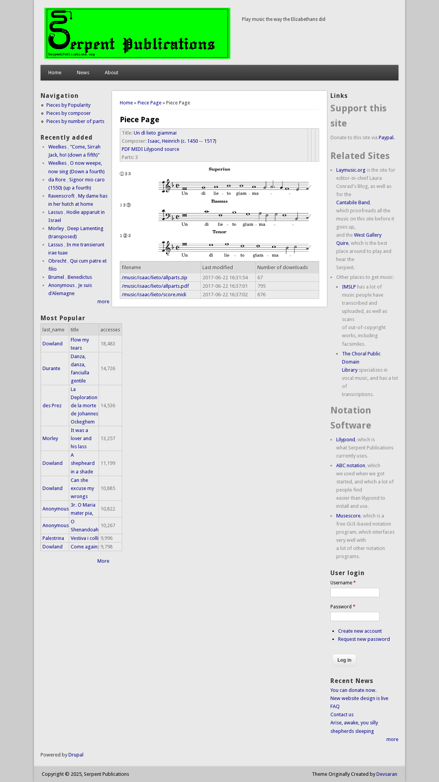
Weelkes (57, 147)
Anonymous (61, 285)
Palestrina (53, 538)
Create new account (360, 631)
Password (343, 607)
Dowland (53, 344)
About (111, 72)
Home (54, 72)
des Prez (52, 405)
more (103, 301)
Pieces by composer (68, 113)
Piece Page (150, 103)
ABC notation (350, 465)
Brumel (56, 277)
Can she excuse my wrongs (82, 488)
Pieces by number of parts (75, 121)
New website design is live (359, 698)
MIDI (137, 149)
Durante (51, 368)
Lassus (55, 212)
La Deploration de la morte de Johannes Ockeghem (84, 405)
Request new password (364, 639)
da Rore (57, 180)
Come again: (85, 547)
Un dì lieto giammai (155, 133)
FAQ (335, 706)
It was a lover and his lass (81, 438)
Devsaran (386, 774)
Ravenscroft (61, 196)
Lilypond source (161, 149)
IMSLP (349, 287)
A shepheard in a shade (83, 463)
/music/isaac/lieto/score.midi (154, 294)
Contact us (342, 714)
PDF (126, 149)
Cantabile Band (353, 202)
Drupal (75, 755)
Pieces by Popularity (68, 105)
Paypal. (387, 137)
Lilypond (345, 439)
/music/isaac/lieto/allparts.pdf (155, 286)
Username (343, 583)
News (83, 72)
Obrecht (57, 261)
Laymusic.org (351, 170)
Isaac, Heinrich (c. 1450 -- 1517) (182, 141)
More (103, 561)
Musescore (348, 516)
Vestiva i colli (85, 538)
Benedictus (80, 277)
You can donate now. (353, 690)
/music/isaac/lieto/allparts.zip (154, 277)
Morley (56, 228)
